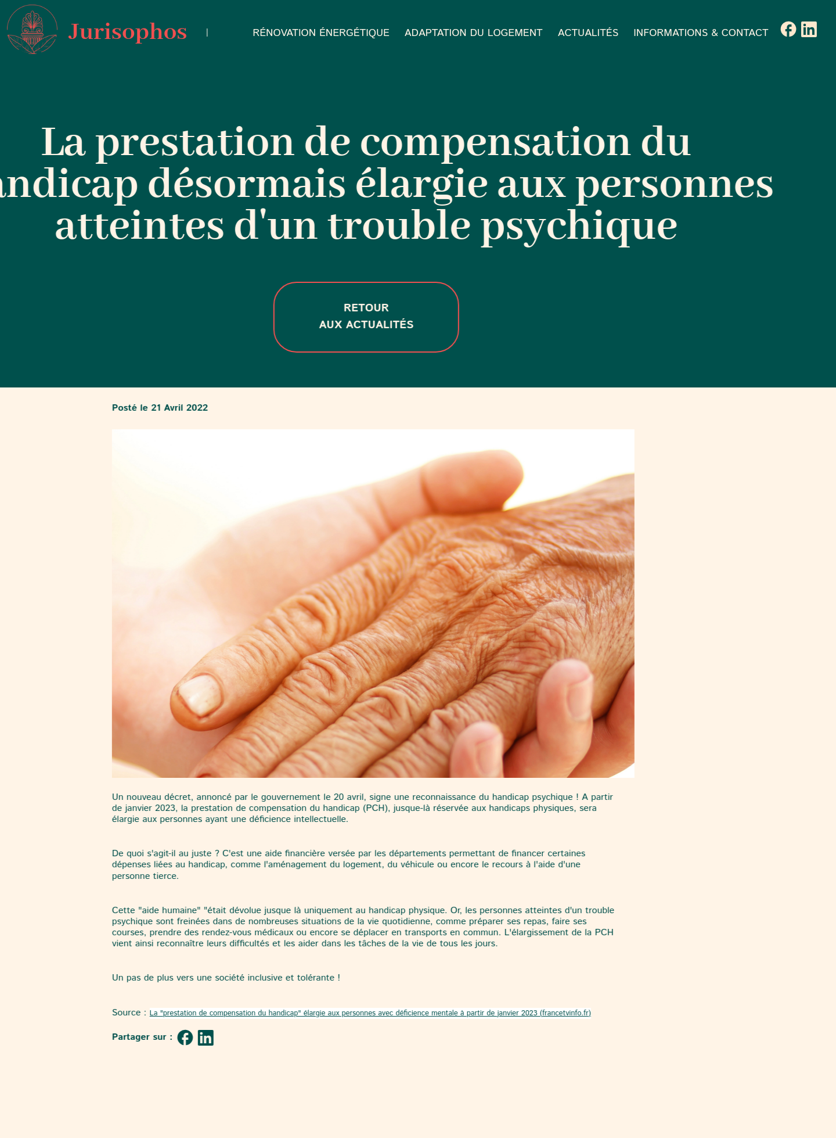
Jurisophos (97, 29)
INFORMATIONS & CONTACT (701, 33)
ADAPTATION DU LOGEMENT (474, 33)
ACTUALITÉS (588, 33)
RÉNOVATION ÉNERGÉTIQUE (321, 33)
